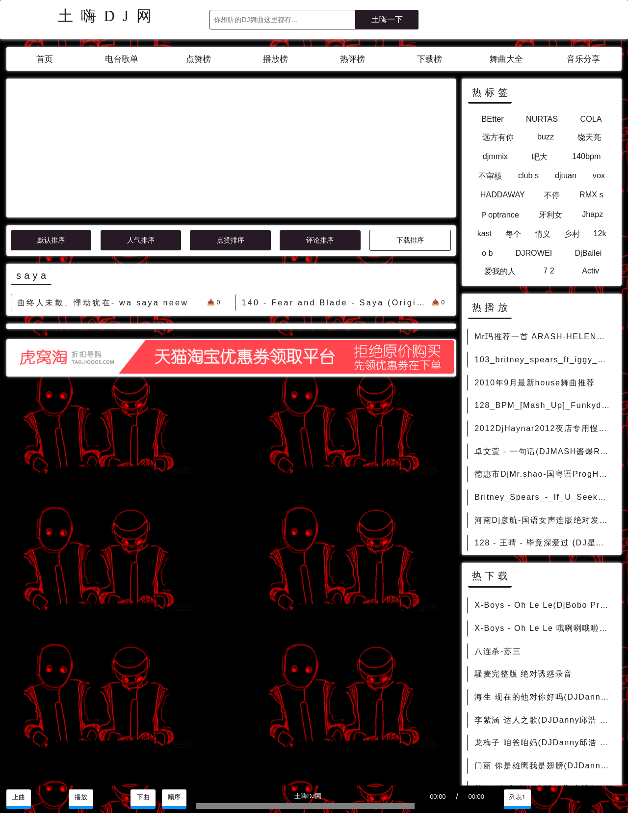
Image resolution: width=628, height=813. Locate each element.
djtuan (565, 175)
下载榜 (429, 59)
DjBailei (588, 252)
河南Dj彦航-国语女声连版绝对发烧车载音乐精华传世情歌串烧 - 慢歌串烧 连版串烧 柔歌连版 (544, 519)
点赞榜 (198, 59)
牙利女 (550, 214)
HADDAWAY (502, 194)
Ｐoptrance (499, 214)
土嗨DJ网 (108, 16)
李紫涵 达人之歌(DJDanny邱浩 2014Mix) (544, 719)
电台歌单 (121, 59)
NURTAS (542, 118)
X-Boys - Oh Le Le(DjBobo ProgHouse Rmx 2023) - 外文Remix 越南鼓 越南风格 (544, 604)
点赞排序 (230, 152)
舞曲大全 (506, 59)
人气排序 (141, 152)
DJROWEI (534, 252)
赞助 (609, 797)
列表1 (517, 797)
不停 (552, 194)
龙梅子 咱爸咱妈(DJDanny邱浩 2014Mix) (544, 742)
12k (599, 233)
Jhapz (592, 214)
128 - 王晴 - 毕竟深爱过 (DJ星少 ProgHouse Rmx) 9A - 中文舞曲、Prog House (544, 542)
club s (528, 175)
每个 (513, 233)
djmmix (495, 156)
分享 (579, 797)
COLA (591, 118)
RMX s (591, 194)
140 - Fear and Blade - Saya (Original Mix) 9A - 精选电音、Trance (337, 214)
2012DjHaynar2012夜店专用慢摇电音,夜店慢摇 (544, 428)
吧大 (540, 156)
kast (484, 233)
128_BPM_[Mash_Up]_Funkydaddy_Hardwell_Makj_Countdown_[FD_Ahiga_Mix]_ (544, 405)
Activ (590, 270)
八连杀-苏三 (497, 651)
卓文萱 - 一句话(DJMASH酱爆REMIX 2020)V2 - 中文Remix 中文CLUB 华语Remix (544, 451)
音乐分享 (583, 59)
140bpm (586, 156)
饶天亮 (589, 137)
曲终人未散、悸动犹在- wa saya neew (102, 214)
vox (599, 175)
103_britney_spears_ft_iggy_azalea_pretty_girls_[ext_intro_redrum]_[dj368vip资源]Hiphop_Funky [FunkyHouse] (544, 359)
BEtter (493, 118)
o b (487, 252)
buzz (545, 136)
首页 (44, 59)
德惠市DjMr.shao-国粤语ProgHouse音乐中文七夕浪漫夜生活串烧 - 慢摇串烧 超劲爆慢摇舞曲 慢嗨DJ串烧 (544, 473)
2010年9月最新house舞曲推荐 (534, 382)
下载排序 (410, 152)
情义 (542, 233)
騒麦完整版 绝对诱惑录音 (523, 673)
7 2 (548, 270)
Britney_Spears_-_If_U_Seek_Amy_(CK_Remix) (544, 496)
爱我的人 (500, 271)
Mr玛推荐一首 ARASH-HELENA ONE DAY (544, 336)
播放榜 (275, 59)
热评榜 (352, 59)
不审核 (490, 175)
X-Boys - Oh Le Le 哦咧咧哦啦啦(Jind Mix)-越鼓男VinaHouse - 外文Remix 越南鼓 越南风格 (544, 627)
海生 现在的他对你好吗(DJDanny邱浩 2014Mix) (544, 696)
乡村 (572, 233)
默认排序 (51, 152)
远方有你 (498, 137)
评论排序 (320, 152)
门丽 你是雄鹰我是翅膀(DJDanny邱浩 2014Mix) (544, 765)
